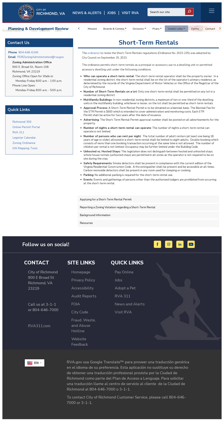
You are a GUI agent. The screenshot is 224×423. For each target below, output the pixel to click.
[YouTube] (191, 246)
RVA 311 (18, 131)
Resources (86, 222)
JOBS (111, 13)
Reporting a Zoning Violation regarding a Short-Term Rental (119, 207)
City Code (79, 313)
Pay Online (124, 273)
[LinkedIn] (180, 246)
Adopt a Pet (125, 289)
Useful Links (180, 29)
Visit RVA (123, 313)
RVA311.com (39, 327)
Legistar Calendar (24, 137)
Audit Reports (83, 297)
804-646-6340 (28, 52)
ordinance (94, 53)
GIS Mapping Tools (25, 147)
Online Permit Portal (26, 126)
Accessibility (82, 289)
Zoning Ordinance (23, 142)
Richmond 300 (22, 121)
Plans (159, 29)
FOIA (75, 305)
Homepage (80, 273)
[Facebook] (158, 246)
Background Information (96, 214)
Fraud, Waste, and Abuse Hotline (83, 327)
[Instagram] (169, 246)
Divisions (141, 29)
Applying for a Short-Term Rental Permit (107, 199)
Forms (200, 29)
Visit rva (130, 13)
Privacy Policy (83, 281)
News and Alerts (130, 305)
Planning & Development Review (38, 28)
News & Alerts (86, 13)
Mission (93, 29)
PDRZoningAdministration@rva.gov (40, 57)
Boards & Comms (115, 29)
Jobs (118, 281)
